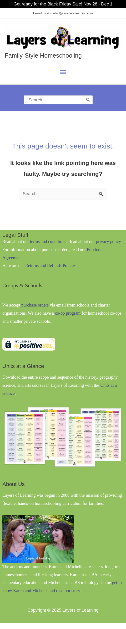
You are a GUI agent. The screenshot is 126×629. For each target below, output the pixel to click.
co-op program (68, 313)
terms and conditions (48, 241)
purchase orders (35, 305)
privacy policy (108, 241)
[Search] (88, 100)
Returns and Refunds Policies (50, 265)
